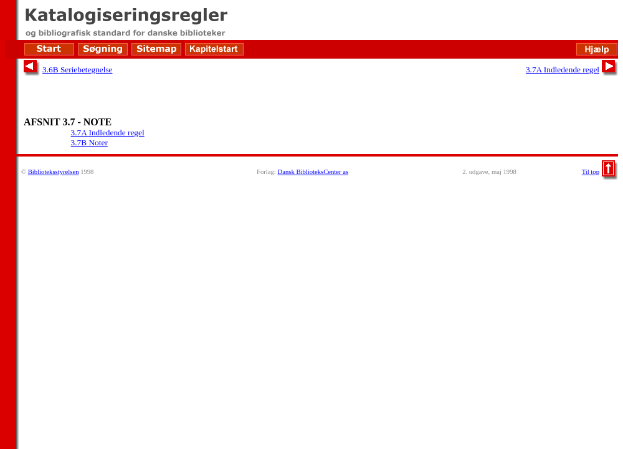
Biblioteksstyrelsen (53, 171)
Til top (590, 171)
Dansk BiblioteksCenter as (312, 171)
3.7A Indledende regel (562, 69)
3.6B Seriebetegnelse (77, 69)
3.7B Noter (89, 142)
